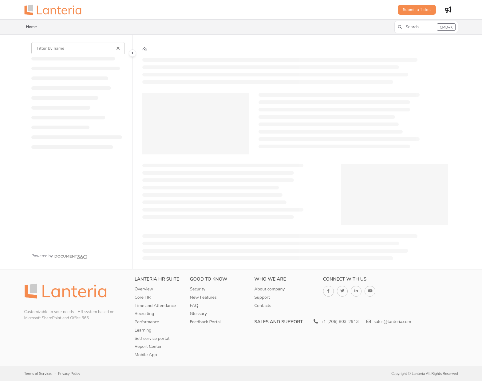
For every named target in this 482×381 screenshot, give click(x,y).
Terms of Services (38, 373)
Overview (144, 289)
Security (197, 289)
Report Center (148, 346)
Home (31, 27)
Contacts (262, 306)
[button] (426, 27)
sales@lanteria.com (388, 322)
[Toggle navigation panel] (132, 53)
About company (269, 289)
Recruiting (144, 314)
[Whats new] (448, 10)
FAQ (194, 306)
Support (262, 297)
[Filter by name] (78, 48)
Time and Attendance (155, 306)
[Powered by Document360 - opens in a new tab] (59, 256)
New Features (203, 297)
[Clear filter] (118, 48)
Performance (147, 322)
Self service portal (152, 338)
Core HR (143, 297)
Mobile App (146, 355)
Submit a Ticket (417, 10)
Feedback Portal (205, 322)
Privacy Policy (69, 373)
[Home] (54, 9)
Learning (143, 330)
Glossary (198, 314)
